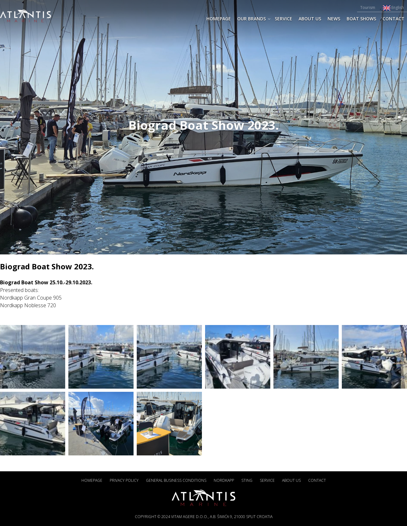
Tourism (367, 7)
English (393, 7)
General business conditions (176, 480)
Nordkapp (224, 480)
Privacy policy (124, 480)
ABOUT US (310, 19)
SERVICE (283, 19)
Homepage (218, 19)
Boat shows (361, 19)
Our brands (251, 19)
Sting (246, 480)
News (334, 19)
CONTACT (393, 19)
